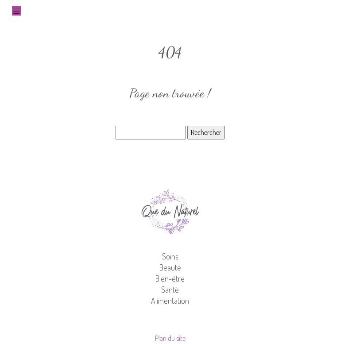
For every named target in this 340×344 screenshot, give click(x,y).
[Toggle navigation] (16, 10)
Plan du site (170, 338)
